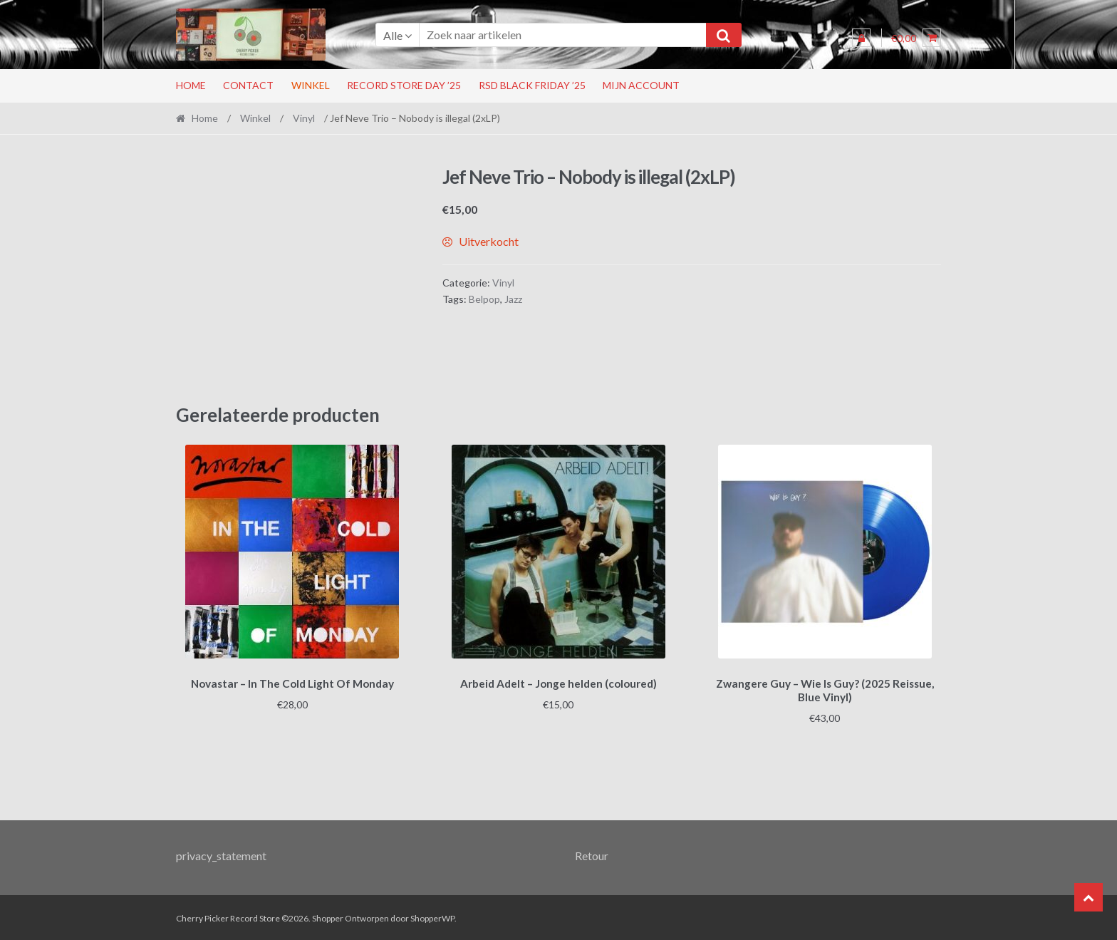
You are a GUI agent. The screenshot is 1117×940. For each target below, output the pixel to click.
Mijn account (641, 85)
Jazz (513, 299)
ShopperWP (432, 916)
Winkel (310, 85)
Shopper (327, 916)
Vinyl (304, 118)
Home (191, 85)
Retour (591, 853)
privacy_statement (221, 853)
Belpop (484, 299)
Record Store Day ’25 (404, 85)
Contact (248, 85)
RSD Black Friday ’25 (532, 85)
